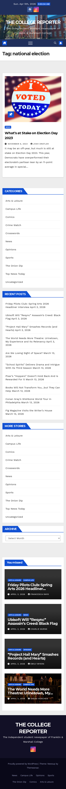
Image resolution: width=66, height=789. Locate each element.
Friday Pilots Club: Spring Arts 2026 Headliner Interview (30, 589)
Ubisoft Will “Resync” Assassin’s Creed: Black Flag (32, 621)
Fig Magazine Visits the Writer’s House (29, 410)
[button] (55, 43)
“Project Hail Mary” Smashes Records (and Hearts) (33, 656)
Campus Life (13, 208)
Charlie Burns (37, 629)
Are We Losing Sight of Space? (24, 353)
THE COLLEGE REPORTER (33, 22)
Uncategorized (14, 282)
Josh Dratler (40, 144)
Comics (10, 217)
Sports (9, 257)
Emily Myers (36, 664)
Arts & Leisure (14, 200)
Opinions (11, 249)
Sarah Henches (38, 699)
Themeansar (33, 768)
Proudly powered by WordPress (23, 764)
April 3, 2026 (18, 594)
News (8, 127)
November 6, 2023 (18, 144)
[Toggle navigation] (30, 43)
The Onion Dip (14, 265)
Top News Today (15, 273)
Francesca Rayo (38, 594)
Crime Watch (13, 225)
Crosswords (13, 233)
